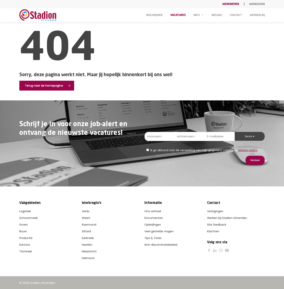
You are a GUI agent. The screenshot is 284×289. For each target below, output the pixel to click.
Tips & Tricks (153, 238)
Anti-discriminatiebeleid (160, 245)
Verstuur (255, 160)
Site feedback (216, 225)
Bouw (23, 231)
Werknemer (230, 4)
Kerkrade (88, 238)
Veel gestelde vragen (159, 231)
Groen (23, 225)
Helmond (88, 258)
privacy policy (247, 150)
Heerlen (87, 245)
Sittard (86, 231)
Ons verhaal (152, 211)
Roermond (89, 225)
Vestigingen (215, 211)
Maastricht (89, 251)
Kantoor (24, 245)
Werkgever (257, 4)
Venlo (86, 211)
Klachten (213, 231)
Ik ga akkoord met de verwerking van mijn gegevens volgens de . (202, 150)
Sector (249, 136)
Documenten (153, 218)
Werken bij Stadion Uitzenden (227, 218)
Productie (26, 238)
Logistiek (25, 211)
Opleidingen (152, 225)
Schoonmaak (28, 218)
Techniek (25, 251)
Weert (86, 218)
